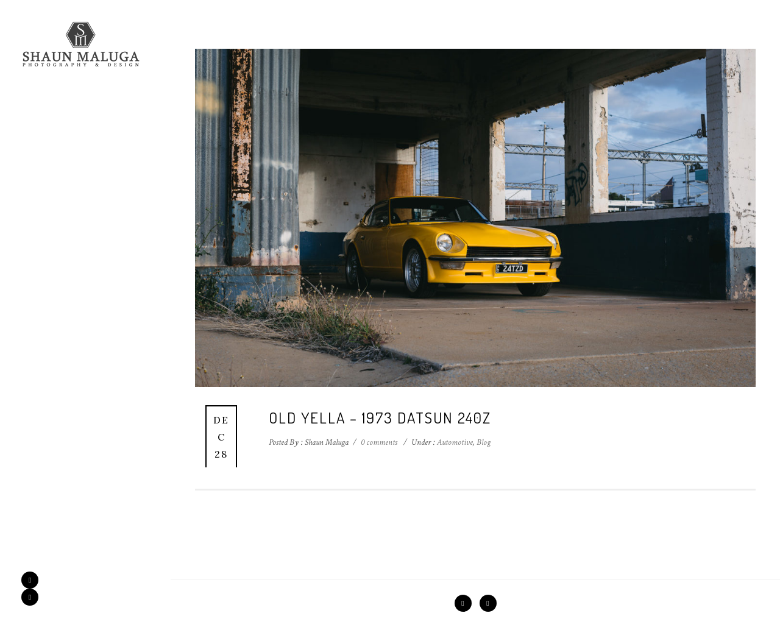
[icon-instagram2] (29, 597)
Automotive (454, 442)
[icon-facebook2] (32, 580)
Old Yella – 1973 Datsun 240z (380, 417)
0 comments (379, 442)
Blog (484, 442)
